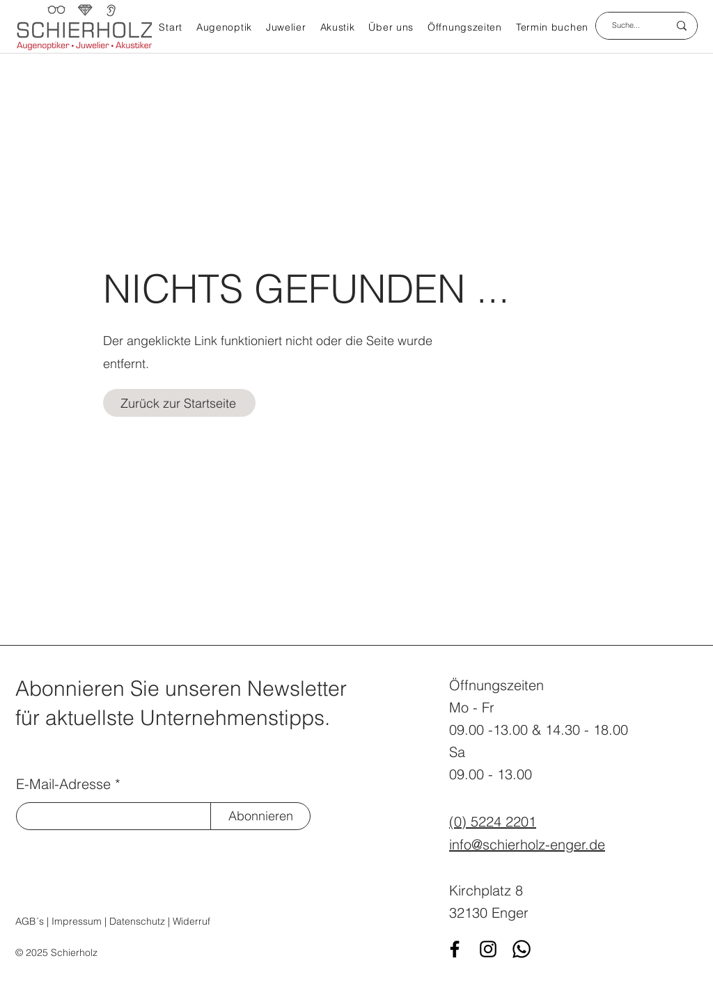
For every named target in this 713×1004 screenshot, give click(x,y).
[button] (224, 28)
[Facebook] (455, 949)
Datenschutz (137, 921)
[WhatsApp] (521, 949)
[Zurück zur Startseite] (179, 403)
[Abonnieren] (260, 816)
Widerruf (191, 921)
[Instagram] (488, 949)
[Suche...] (626, 26)
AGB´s (29, 921)
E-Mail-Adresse (63, 784)
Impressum (77, 921)
